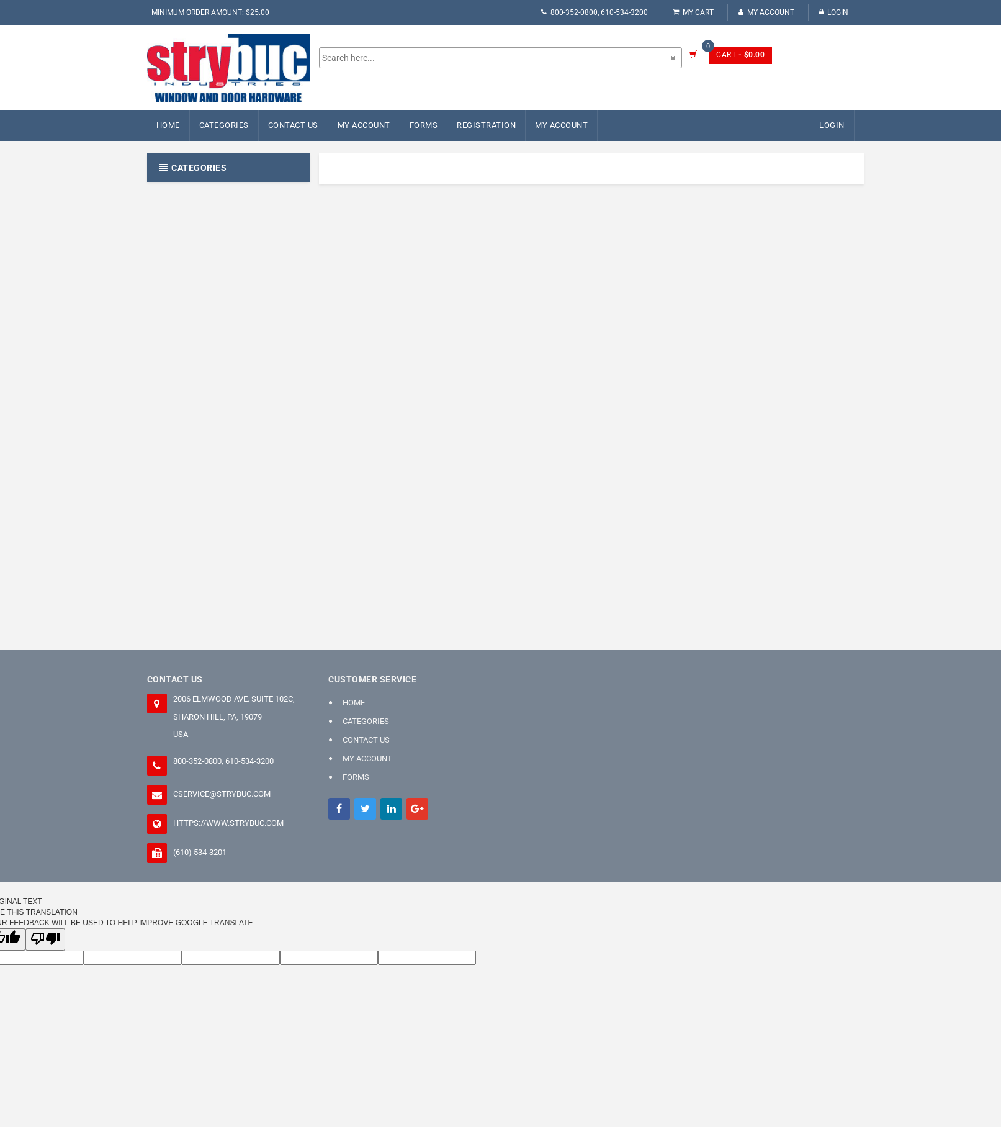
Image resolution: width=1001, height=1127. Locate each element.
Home (168, 125)
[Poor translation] (45, 939)
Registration (486, 125)
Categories (224, 125)
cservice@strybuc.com (222, 794)
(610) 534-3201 (200, 852)
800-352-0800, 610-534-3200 (594, 12)
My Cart (693, 12)
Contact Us (293, 125)
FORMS (424, 125)
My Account (766, 12)
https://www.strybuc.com (228, 823)
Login (833, 12)
